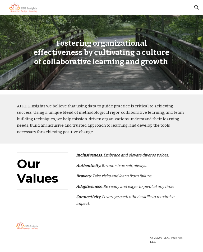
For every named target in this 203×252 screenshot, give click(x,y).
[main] (101, 52)
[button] (196, 7)
